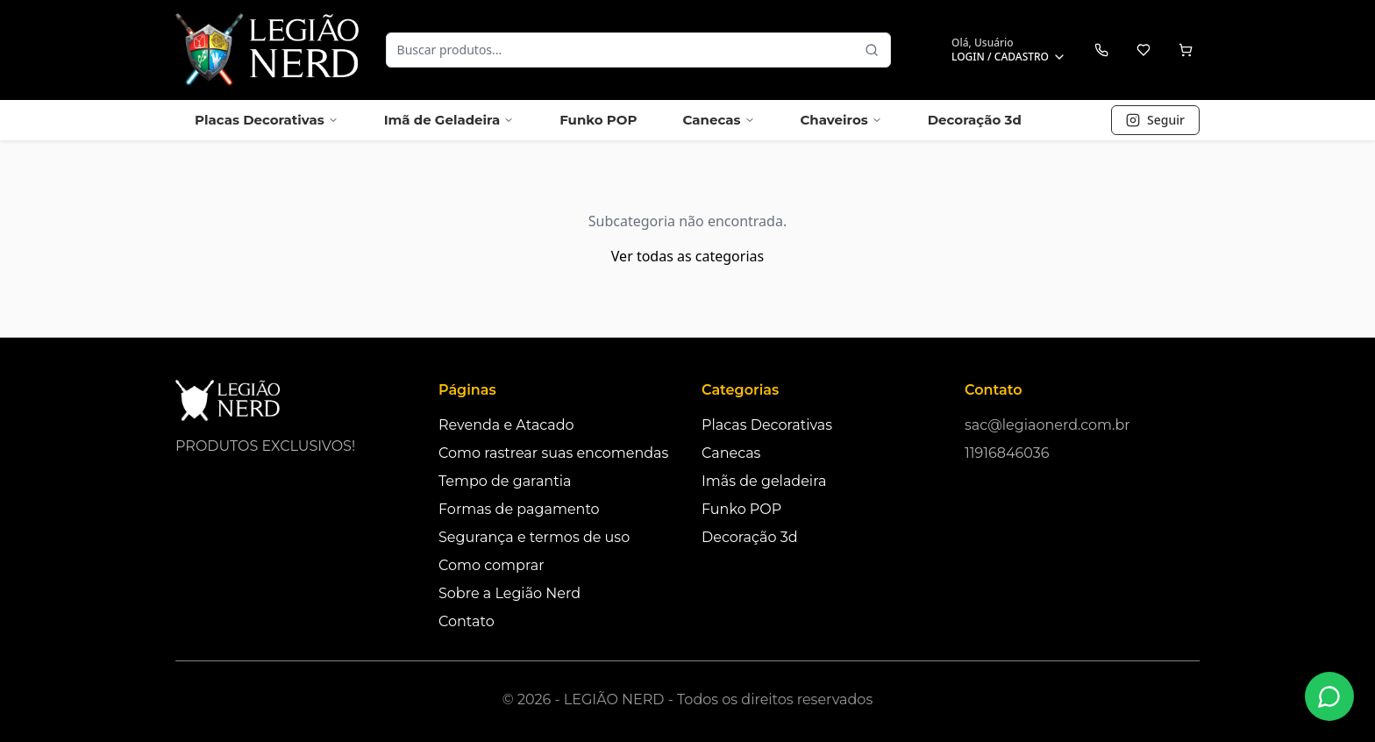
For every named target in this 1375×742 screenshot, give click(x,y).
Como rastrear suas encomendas (553, 453)
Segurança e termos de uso (534, 537)
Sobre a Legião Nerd (509, 593)
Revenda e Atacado (506, 425)
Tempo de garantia (504, 481)
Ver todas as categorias (687, 256)
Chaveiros (841, 119)
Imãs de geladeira (764, 481)
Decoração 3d (975, 119)
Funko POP (598, 119)
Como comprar (491, 565)
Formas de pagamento (519, 509)
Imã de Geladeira (449, 119)
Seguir (1155, 119)
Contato (466, 621)
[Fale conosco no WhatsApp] (1329, 696)
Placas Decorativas (266, 119)
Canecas (718, 119)
